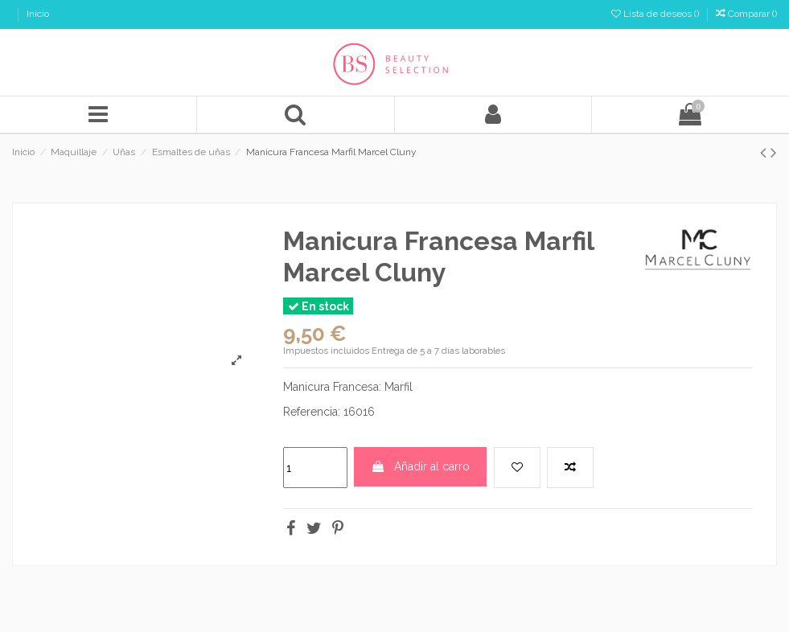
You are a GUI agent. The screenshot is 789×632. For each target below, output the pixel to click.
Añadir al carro (420, 466)
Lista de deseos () (656, 13)
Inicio (38, 13)
